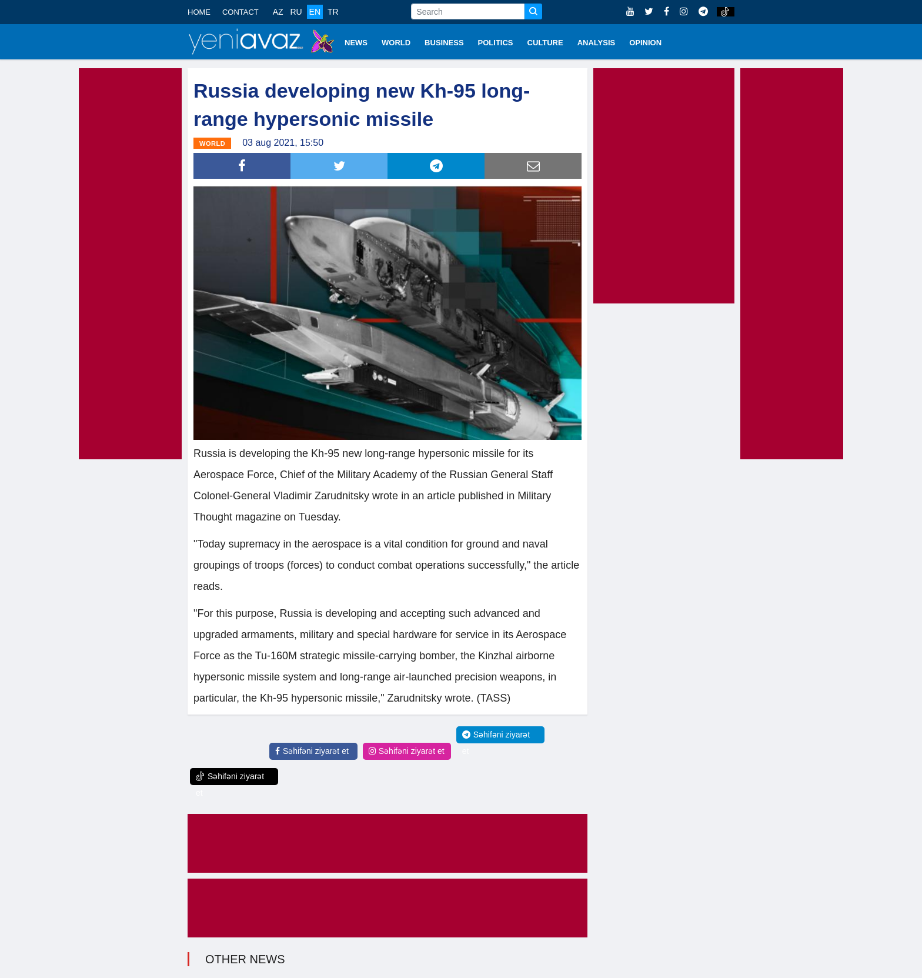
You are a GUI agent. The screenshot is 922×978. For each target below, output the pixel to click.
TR (333, 11)
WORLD (396, 42)
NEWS (356, 42)
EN (314, 11)
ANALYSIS (596, 42)
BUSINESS (444, 42)
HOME (199, 12)
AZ (278, 11)
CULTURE (545, 42)
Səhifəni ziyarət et (312, 751)
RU (296, 11)
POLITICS (495, 42)
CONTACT (240, 12)
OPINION (645, 42)
